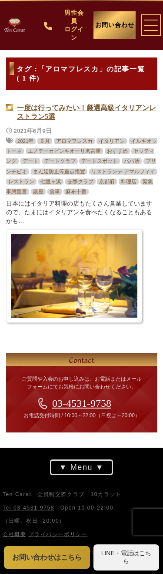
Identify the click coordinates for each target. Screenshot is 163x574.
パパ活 (132, 161)
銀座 (38, 191)
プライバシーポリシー (57, 534)
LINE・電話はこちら (126, 557)
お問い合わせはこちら (47, 557)
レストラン (21, 181)
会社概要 (14, 534)
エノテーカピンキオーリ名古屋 (63, 151)
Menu (81, 467)
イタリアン (111, 141)
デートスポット (99, 161)
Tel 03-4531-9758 (28, 508)
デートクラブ (59, 161)
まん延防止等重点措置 (59, 171)
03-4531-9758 (81, 403)
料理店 (128, 181)
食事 (54, 191)
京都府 (107, 181)
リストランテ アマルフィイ (123, 171)
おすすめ (116, 151)
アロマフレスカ (74, 141)
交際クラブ (80, 181)
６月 (45, 141)
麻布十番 (76, 191)
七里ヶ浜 (50, 181)
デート (30, 161)
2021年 (25, 141)
